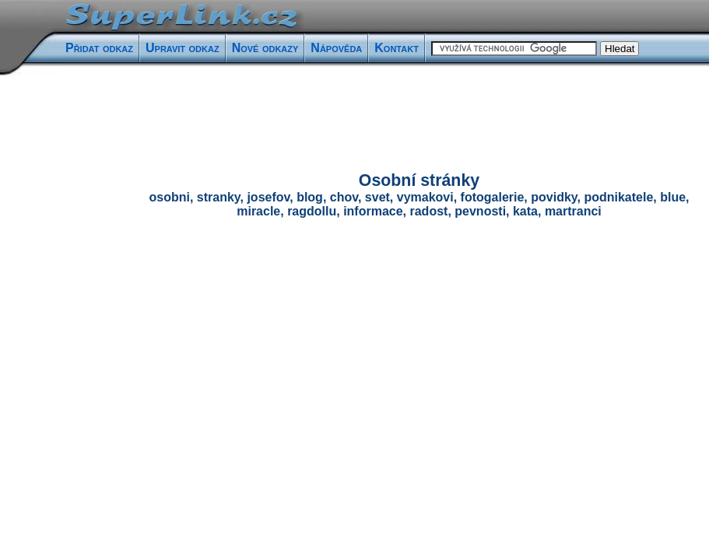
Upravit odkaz (182, 47)
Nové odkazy (265, 47)
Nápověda (336, 47)
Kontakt (396, 47)
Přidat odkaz (99, 47)
